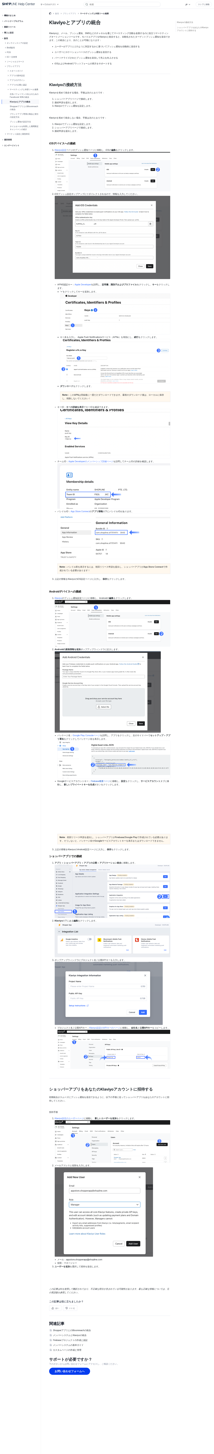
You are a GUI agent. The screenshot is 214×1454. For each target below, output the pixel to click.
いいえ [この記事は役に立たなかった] (72, 1308)
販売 (57, 13)
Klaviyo (58, 598)
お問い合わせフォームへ (70, 1371)
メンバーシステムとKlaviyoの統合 (70, 1335)
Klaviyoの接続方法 (185, 22)
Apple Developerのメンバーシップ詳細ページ (90, 461)
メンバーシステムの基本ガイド (68, 1345)
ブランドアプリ (69, 13)
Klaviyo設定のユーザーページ (69, 1118)
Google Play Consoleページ (86, 735)
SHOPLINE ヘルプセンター (50, 13)
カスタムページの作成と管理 (67, 1350)
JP (186, 4)
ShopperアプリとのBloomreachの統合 (72, 1330)
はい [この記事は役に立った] (57, 1308)
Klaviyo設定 (60, 150)
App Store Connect (80, 511)
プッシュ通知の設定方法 (20, 121)
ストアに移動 (203, 4)
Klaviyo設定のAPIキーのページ (104, 1027)
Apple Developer (83, 284)
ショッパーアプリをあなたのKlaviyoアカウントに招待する (192, 29)
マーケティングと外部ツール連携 (94, 13)
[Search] (124, 4)
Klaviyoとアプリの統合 (20, 102)
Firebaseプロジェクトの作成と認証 (70, 1340)
